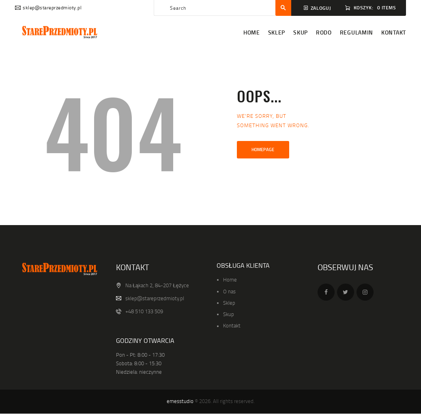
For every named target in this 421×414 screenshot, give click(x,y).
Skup (228, 314)
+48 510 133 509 (144, 311)
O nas (229, 291)
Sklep (229, 302)
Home (230, 279)
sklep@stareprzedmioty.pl (154, 298)
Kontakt (232, 325)
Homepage (262, 149)
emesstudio (180, 401)
